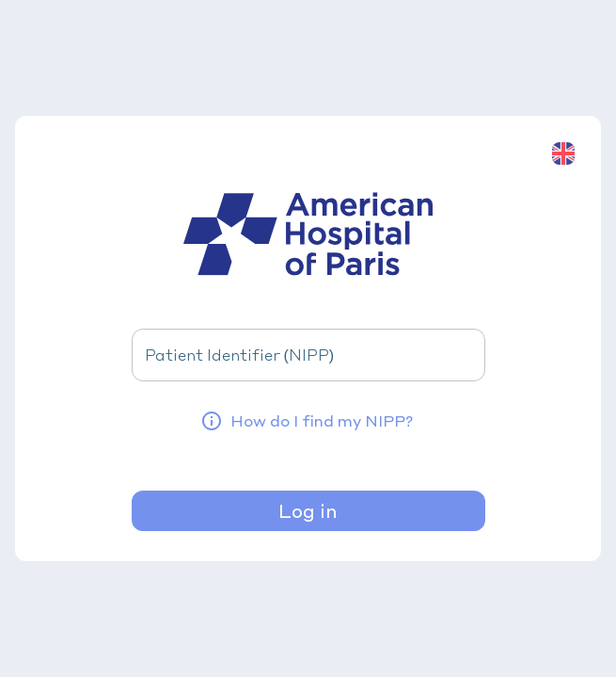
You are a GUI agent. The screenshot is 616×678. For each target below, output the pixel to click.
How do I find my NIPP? (306, 421)
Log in (308, 510)
